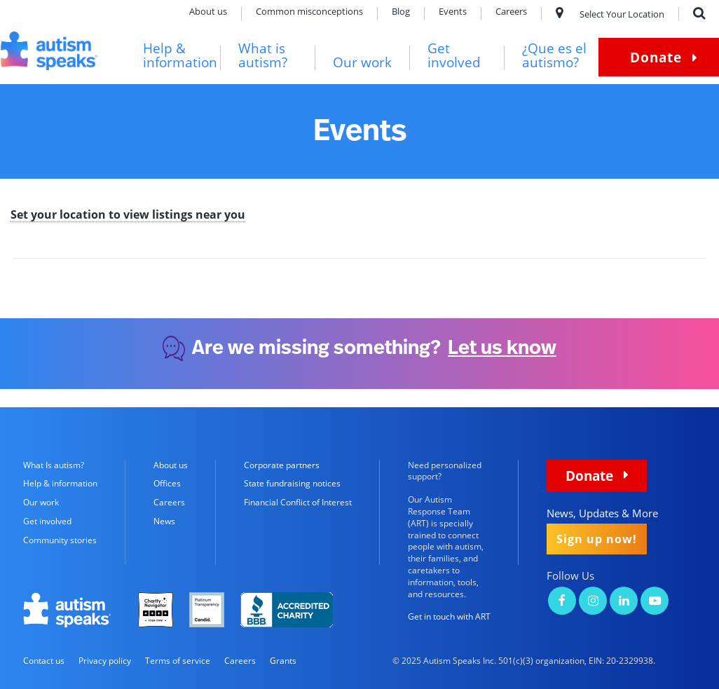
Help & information (180, 55)
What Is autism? (53, 465)
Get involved (454, 55)
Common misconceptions (309, 12)
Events (453, 12)
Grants (283, 661)
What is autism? (262, 55)
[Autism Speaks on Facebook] (562, 602)
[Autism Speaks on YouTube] (655, 602)
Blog (401, 12)
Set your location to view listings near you (128, 215)
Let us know (502, 348)
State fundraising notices (292, 483)
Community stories (60, 540)
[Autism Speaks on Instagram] (593, 602)
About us (208, 12)
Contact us (43, 661)
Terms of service (177, 661)
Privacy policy (104, 661)
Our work (362, 62)
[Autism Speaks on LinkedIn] (624, 602)
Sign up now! (596, 539)
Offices (167, 483)
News (164, 521)
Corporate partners (282, 465)
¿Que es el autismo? (554, 55)
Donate (656, 57)
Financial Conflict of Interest (298, 502)
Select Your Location (610, 13)
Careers (511, 12)
